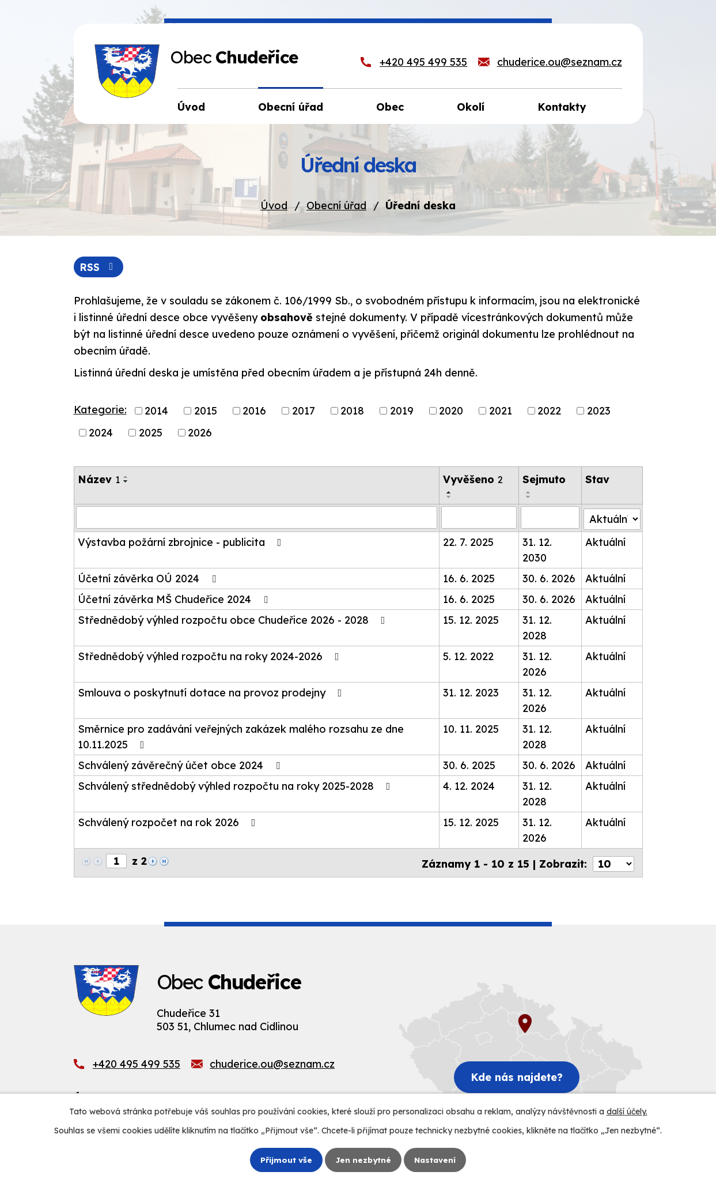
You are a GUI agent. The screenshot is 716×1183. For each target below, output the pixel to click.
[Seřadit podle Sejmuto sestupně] (529, 497)
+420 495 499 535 (423, 62)
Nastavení (435, 1159)
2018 (352, 411)
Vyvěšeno (473, 480)
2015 (205, 411)
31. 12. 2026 (537, 663)
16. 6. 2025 (469, 577)
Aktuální (606, 541)
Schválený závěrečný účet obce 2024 (181, 764)
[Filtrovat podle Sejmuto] (550, 518)
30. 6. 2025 (470, 764)
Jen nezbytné (362, 1159)
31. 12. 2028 (537, 626)
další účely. (627, 1111)
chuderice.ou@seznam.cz (559, 62)
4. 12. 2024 (469, 785)
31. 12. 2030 (537, 548)
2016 (254, 411)
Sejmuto (544, 480)
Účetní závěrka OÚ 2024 (149, 577)
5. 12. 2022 (469, 655)
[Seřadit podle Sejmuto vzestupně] (529, 493)
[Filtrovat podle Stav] (612, 517)
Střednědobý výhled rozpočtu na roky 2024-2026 (211, 655)
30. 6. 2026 (549, 577)
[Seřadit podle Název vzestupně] (126, 477)
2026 (200, 433)
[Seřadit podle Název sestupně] (126, 482)
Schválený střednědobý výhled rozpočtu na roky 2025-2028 (236, 785)
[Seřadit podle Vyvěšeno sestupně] (450, 497)
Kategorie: (100, 410)
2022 (549, 411)
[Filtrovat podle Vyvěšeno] (479, 518)
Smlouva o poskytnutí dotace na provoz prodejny (212, 691)
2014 (156, 411)
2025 (150, 433)
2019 (402, 411)
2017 (303, 411)
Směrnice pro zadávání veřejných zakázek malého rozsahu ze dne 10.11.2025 (241, 735)
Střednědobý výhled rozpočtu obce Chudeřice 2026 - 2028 (234, 619)
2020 (451, 411)
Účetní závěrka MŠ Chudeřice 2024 (175, 598)
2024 (101, 433)
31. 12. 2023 (471, 691)
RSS (99, 267)
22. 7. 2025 (469, 541)
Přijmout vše (284, 1159)
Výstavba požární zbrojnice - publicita (182, 541)
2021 (500, 411)
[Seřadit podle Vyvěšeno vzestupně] (450, 493)
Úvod (273, 205)
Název (99, 480)
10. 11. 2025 (471, 727)
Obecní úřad (336, 205)
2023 (599, 411)
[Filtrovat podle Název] (257, 518)
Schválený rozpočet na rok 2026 (169, 821)
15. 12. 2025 (471, 619)
